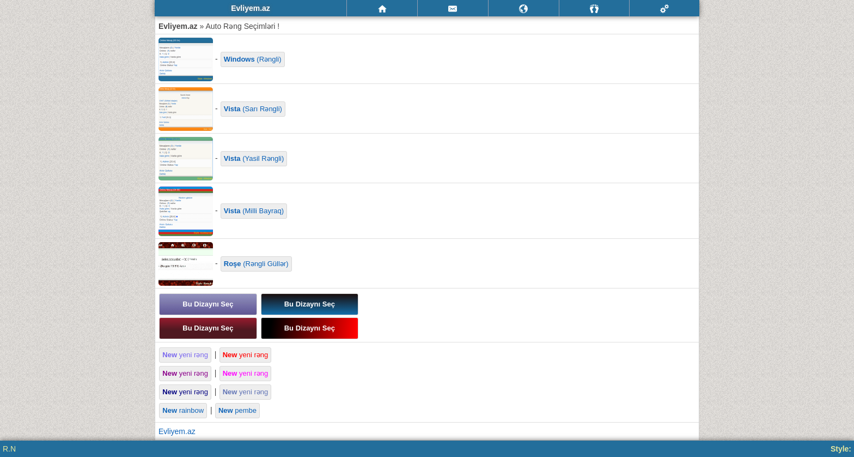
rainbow (183, 410)
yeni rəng (185, 355)
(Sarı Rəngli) (253, 109)
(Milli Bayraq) (254, 211)
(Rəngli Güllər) (256, 264)
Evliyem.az (177, 431)
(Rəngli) (253, 59)
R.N (9, 448)
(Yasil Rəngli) (254, 158)
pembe (237, 410)
